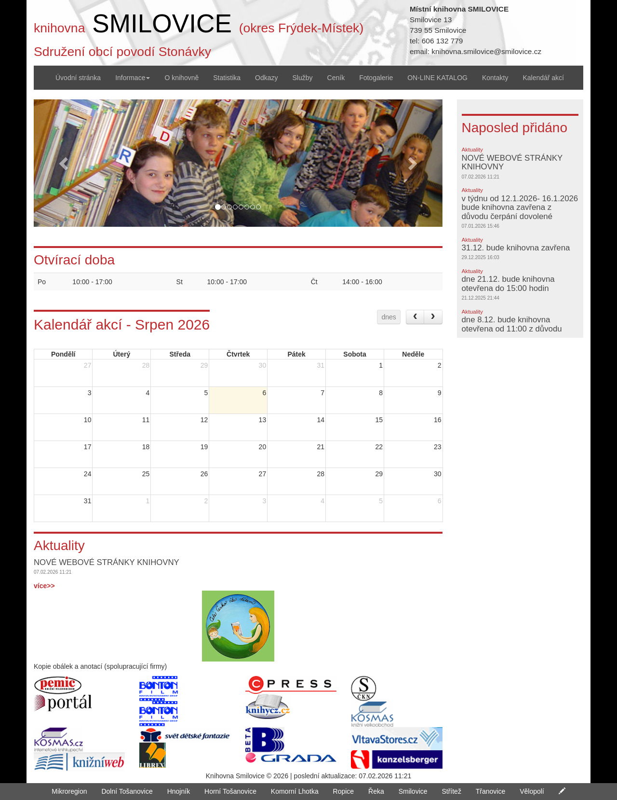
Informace (132, 78)
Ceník (336, 78)
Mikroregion (69, 791)
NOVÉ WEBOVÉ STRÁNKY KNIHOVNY (512, 162)
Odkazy (266, 78)
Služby (303, 78)
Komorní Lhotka (295, 791)
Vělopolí (532, 791)
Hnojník (178, 791)
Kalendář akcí (543, 78)
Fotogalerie (376, 78)
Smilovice (413, 791)
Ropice (343, 791)
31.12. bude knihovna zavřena (516, 247)
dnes (389, 317)
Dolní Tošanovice (126, 791)
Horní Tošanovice (230, 791)
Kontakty (495, 78)
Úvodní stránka (78, 78)
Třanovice (490, 791)
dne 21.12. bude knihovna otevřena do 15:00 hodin (508, 283)
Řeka (376, 791)
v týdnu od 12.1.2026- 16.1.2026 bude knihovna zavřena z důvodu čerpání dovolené (520, 207)
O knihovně (181, 78)
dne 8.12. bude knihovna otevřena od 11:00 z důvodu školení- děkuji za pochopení (513, 328)
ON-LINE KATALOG (437, 78)
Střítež (451, 791)
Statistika (227, 78)
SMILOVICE (162, 23)
